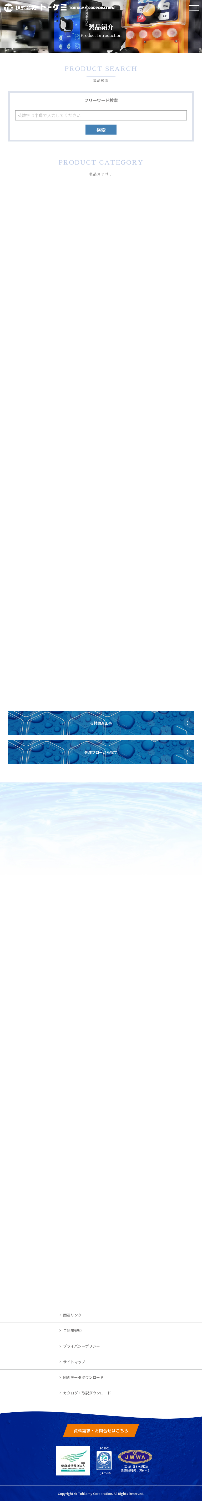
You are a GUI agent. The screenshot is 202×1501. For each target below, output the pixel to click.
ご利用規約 (72, 1330)
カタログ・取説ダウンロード (87, 1392)
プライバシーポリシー (81, 1346)
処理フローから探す (101, 752)
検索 (101, 130)
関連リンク (72, 1315)
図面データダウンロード (83, 1377)
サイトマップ (74, 1361)
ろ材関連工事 (101, 723)
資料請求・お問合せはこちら (101, 1430)
